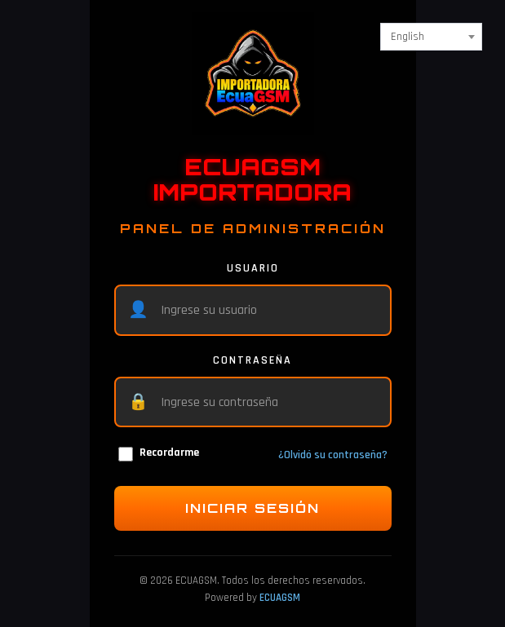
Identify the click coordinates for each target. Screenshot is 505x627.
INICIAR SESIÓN (252, 508)
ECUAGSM (279, 597)
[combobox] (431, 37)
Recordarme (158, 453)
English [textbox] (407, 36)
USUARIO (253, 268)
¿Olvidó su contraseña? (333, 455)
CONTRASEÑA (252, 360)
